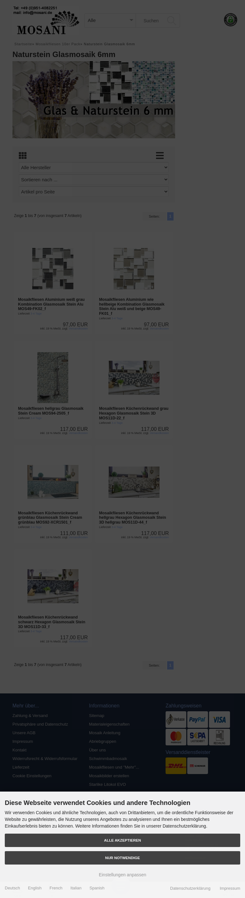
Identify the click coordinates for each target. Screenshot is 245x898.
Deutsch (12, 888)
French (55, 888)
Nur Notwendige (122, 858)
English (35, 888)
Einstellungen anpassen (122, 874)
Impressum (230, 888)
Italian (76, 888)
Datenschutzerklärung (190, 888)
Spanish (97, 888)
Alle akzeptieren (122, 840)
